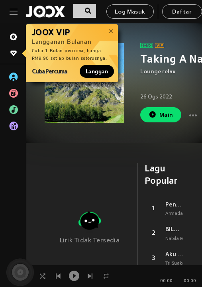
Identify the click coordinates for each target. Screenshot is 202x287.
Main (161, 114)
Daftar (181, 12)
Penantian (174, 204)
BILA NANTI (174, 229)
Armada (174, 213)
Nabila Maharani (183, 238)
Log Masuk (130, 12)
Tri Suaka (175, 263)
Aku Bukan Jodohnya (174, 254)
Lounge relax (158, 72)
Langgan (97, 71)
